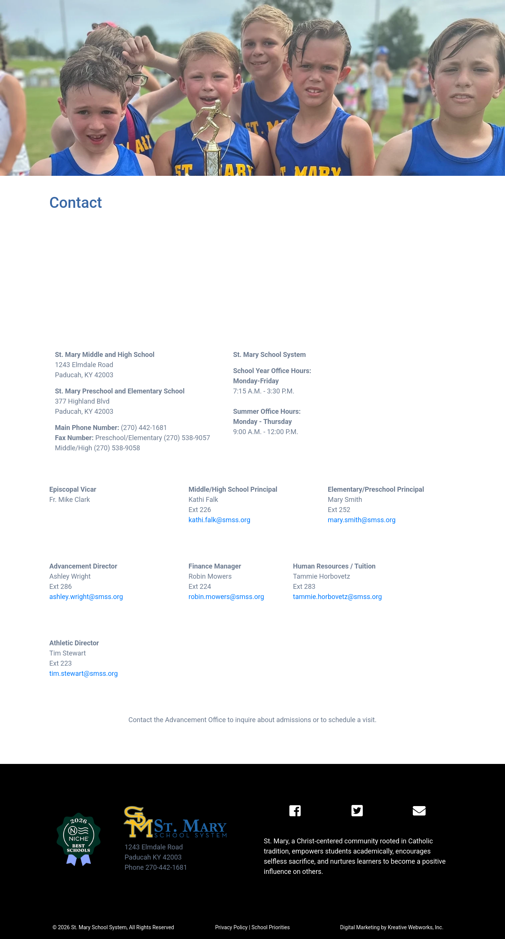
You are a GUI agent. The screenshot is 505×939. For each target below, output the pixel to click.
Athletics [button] (270, 21)
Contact (425, 21)
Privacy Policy (231, 927)
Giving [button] (345, 21)
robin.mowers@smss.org (226, 597)
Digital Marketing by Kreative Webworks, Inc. (392, 927)
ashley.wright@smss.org (86, 597)
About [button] (114, 21)
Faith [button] (310, 21)
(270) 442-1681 (465, 27)
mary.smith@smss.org (361, 520)
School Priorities (270, 927)
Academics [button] (219, 21)
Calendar (369, 7)
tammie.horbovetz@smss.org (337, 597)
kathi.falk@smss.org (219, 520)
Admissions (162, 21)
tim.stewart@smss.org (83, 673)
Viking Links (456, 7)
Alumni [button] (385, 21)
